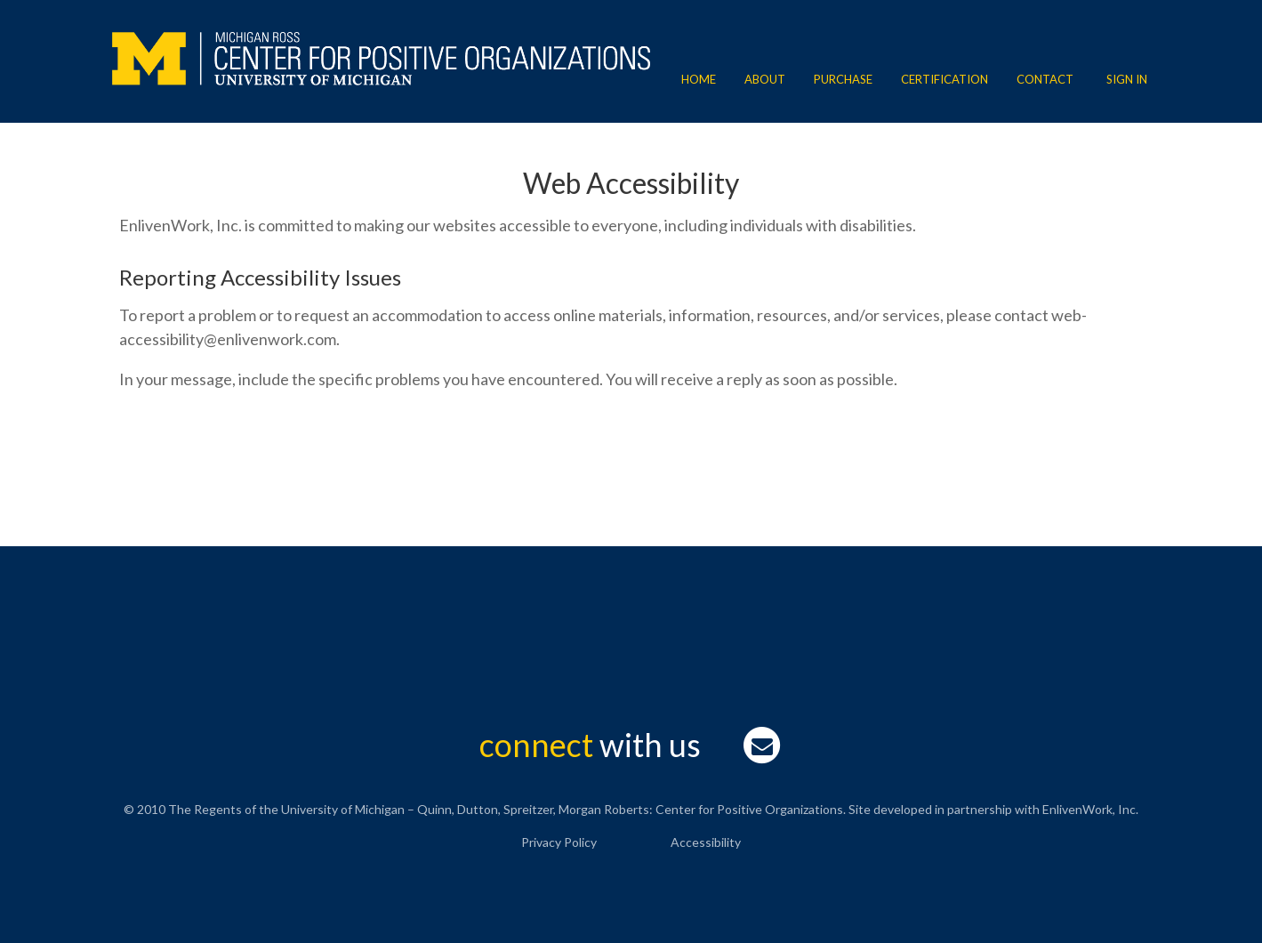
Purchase (843, 79)
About (764, 79)
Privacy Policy (559, 842)
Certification (944, 79)
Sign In (1126, 79)
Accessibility (706, 842)
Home (698, 79)
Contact (1045, 79)
